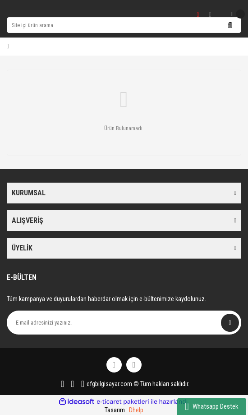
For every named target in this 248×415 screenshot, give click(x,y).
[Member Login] (8, 47)
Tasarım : (124, 410)
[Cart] (237, 14)
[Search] (124, 25)
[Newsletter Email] (124, 323)
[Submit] (230, 323)
